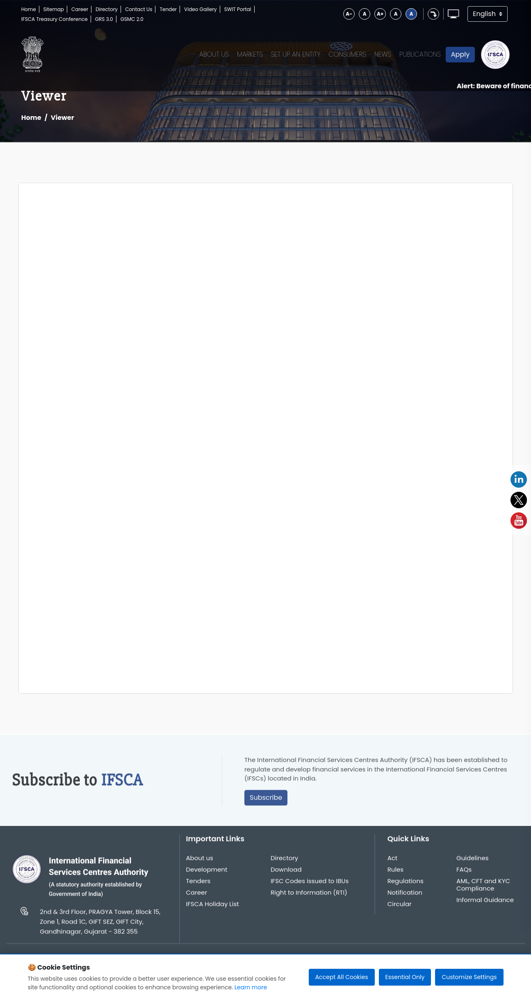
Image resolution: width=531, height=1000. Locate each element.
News (382, 54)
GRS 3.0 (104, 19)
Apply (460, 54)
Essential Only (405, 977)
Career (79, 9)
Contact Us (138, 9)
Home (28, 9)
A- (349, 13)
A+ (380, 13)
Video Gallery (200, 9)
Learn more (251, 987)
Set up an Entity (296, 54)
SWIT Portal (237, 9)
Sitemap (53, 9)
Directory (107, 9)
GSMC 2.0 (132, 19)
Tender (168, 9)
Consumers (347, 54)
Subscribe (266, 800)
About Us (214, 54)
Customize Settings (469, 977)
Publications (420, 54)
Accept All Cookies (341, 977)
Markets (250, 54)
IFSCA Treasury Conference (54, 19)
